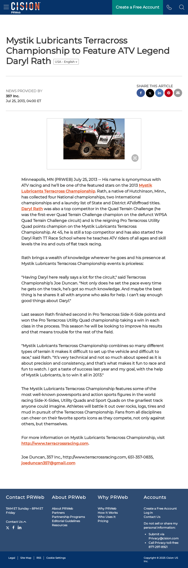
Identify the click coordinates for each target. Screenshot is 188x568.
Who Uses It (107, 517)
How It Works (108, 512)
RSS (38, 557)
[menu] (6, 7)
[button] (182, 7)
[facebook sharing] (141, 93)
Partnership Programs (68, 517)
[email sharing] (178, 93)
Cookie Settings (56, 557)
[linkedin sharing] (159, 93)
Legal (11, 557)
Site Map (25, 557)
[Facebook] (13, 527)
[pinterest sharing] (168, 93)
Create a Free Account (160, 508)
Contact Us (16, 522)
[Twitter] (8, 527)
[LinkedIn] (19, 527)
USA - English (66, 62)
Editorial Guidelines (66, 521)
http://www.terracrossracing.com (54, 443)
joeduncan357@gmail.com (48, 463)
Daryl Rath (32, 209)
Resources (59, 525)
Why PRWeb (107, 508)
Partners (58, 512)
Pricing (103, 521)
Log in (148, 512)
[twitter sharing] (150, 93)
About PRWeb (62, 508)
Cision (170, 557)
